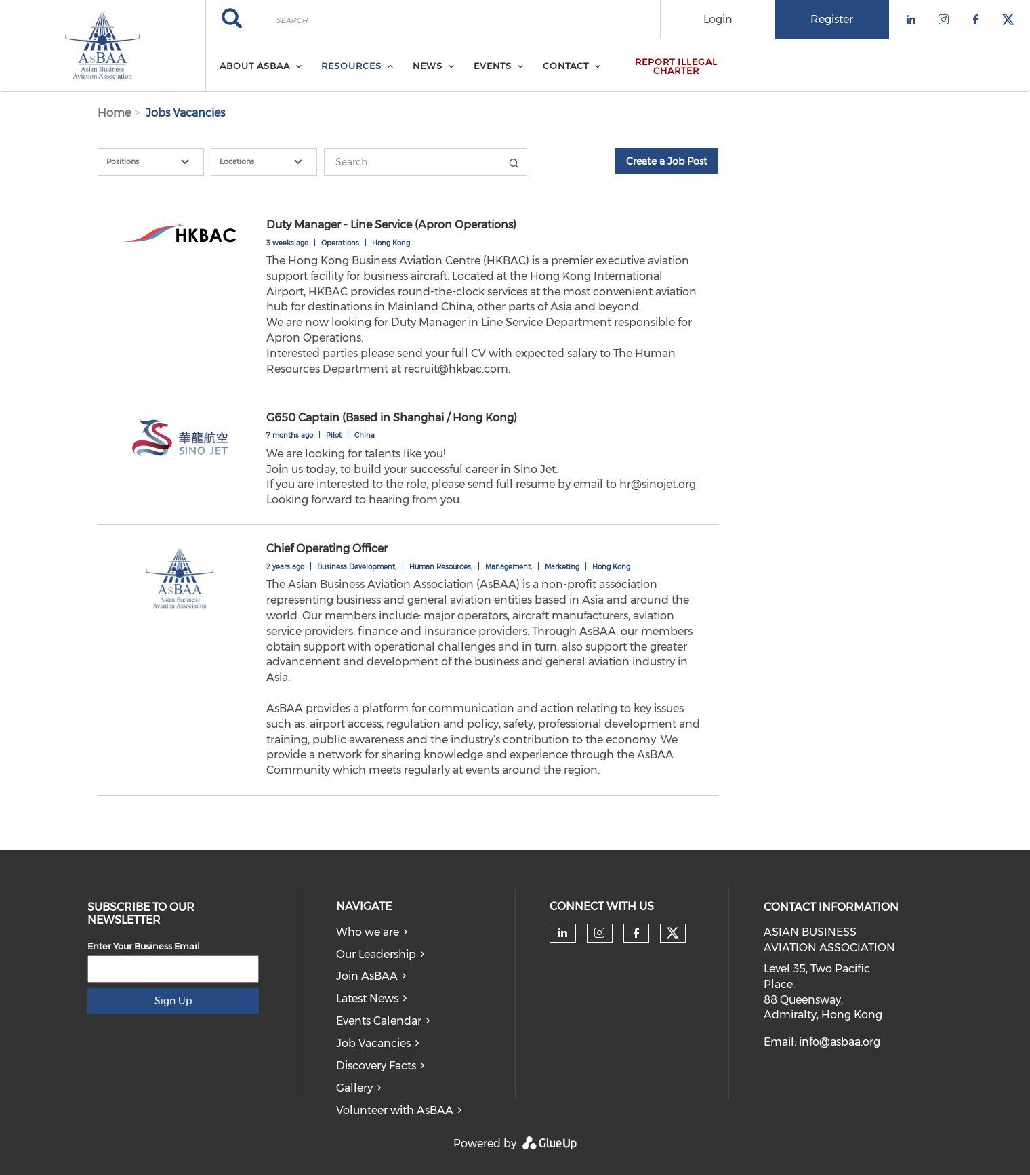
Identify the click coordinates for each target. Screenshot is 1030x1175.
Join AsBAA (367, 976)
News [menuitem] (427, 65)
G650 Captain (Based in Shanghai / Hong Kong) (391, 417)
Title (514, 162)
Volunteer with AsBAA (394, 1110)
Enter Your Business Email (143, 946)
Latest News (367, 998)
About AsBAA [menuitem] (255, 65)
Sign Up (173, 1001)
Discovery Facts (376, 1065)
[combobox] (151, 162)
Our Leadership (376, 954)
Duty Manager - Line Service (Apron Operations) (391, 224)
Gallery (354, 1087)
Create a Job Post (666, 161)
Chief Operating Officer (327, 548)
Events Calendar (378, 1020)
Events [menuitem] (493, 65)
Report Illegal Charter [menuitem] (676, 66)
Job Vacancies (373, 1043)
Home (114, 112)
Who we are (367, 932)
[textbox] (158, 162)
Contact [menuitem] (566, 65)
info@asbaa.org (839, 1041)
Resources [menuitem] (351, 65)
